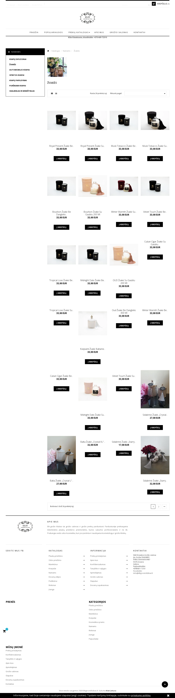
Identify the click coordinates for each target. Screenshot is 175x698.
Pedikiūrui (53, 581)
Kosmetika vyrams (96, 622)
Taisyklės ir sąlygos (98, 568)
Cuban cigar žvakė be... (61, 375)
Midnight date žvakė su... (92, 414)
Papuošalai (93, 639)
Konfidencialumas (98, 564)
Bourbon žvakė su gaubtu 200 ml (93, 213)
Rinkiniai (52, 585)
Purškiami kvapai (17, 85)
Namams (16, 52)
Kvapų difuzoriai (17, 59)
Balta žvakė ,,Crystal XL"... (92, 441)
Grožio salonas (96, 577)
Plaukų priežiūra (55, 556)
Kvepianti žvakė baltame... (92, 348)
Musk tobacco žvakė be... (124, 145)
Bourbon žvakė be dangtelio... (61, 213)
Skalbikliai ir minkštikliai (22, 91)
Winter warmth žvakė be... (155, 310)
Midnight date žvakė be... (92, 280)
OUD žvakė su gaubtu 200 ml (124, 282)
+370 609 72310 (100, 37)
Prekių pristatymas (98, 556)
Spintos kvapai (16, 75)
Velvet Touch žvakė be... (155, 211)
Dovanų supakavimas (99, 585)
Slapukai (94, 581)
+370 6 (135, 568)
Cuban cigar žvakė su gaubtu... (155, 243)
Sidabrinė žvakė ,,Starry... (124, 441)
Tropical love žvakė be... (61, 280)
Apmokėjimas (96, 572)
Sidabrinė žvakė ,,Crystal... (155, 414)
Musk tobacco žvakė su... (155, 145)
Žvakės (12, 64)
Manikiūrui (53, 564)
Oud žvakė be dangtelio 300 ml (124, 312)
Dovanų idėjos (55, 577)
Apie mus (94, 560)
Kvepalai (52, 568)
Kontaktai (10, 684)
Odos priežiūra (55, 560)
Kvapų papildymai (18, 80)
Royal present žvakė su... (92, 145)
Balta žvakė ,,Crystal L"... (61, 480)
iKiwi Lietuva (111, 690)
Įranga (51, 589)
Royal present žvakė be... (61, 145)
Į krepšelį (61, 158)
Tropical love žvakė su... (61, 310)
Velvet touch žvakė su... (124, 375)
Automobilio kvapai (19, 70)
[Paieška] (135, 4)
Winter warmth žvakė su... (124, 211)
